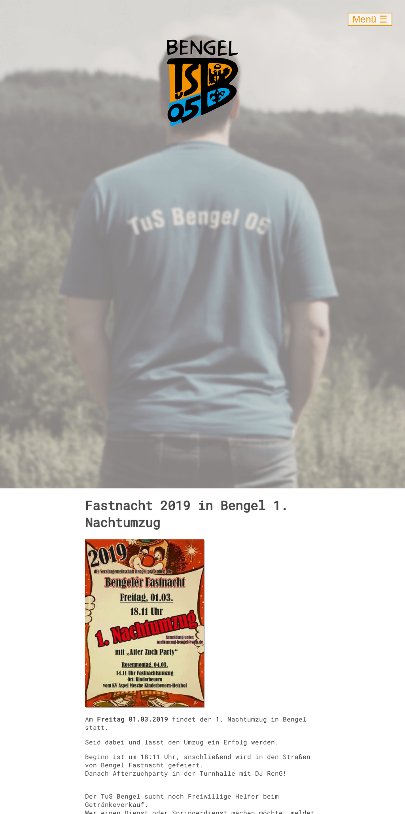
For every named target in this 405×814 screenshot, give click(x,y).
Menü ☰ (370, 19)
